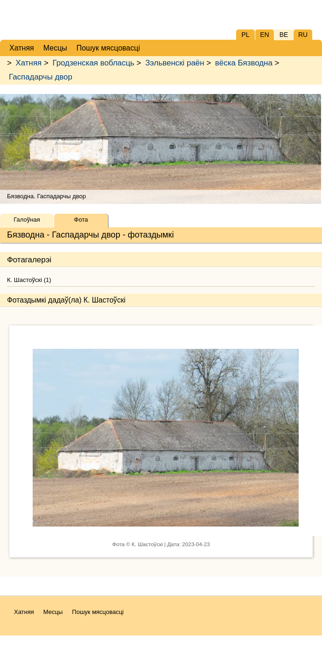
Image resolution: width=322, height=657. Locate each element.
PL (245, 34)
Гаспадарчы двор (40, 76)
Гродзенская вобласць (93, 62)
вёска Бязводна (244, 62)
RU (303, 34)
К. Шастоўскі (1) (29, 279)
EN (264, 34)
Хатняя (29, 62)
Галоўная (27, 219)
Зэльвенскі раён (174, 62)
